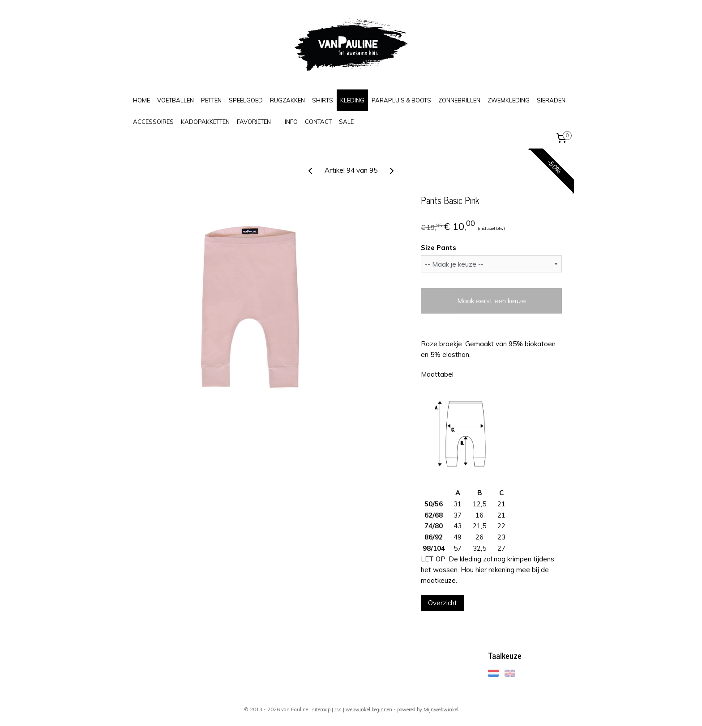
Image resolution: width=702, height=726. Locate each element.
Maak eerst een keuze (491, 301)
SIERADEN (551, 100)
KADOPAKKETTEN (205, 121)
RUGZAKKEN (287, 100)
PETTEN (211, 100)
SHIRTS (322, 100)
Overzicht (442, 603)
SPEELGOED (246, 100)
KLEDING (352, 100)
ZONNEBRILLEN (459, 100)
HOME (141, 100)
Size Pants (438, 247)
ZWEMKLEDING (509, 100)
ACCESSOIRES (153, 121)
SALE (346, 121)
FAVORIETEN (254, 121)
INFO (291, 121)
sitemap (321, 709)
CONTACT (318, 121)
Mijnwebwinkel (441, 709)
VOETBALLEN (175, 100)
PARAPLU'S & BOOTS (401, 100)
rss (338, 709)
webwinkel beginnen (369, 709)
